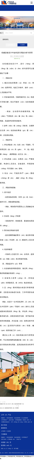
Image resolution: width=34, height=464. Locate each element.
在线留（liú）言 (6, 446)
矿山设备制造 (26, 418)
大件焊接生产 (4, 421)
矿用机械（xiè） (12, 443)
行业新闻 (22, 45)
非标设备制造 (10, 418)
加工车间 (4, 428)
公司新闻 (10, 45)
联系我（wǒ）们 (6, 449)
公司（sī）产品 (6, 415)
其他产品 (20, 443)
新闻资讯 (4, 431)
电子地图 (17, 452)
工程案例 (4, 438)
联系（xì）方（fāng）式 (7, 452)
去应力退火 (12, 421)
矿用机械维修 (19, 421)
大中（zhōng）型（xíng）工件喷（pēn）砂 (12, 425)
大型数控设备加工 (6, 423)
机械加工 (3, 418)
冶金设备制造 (18, 418)
